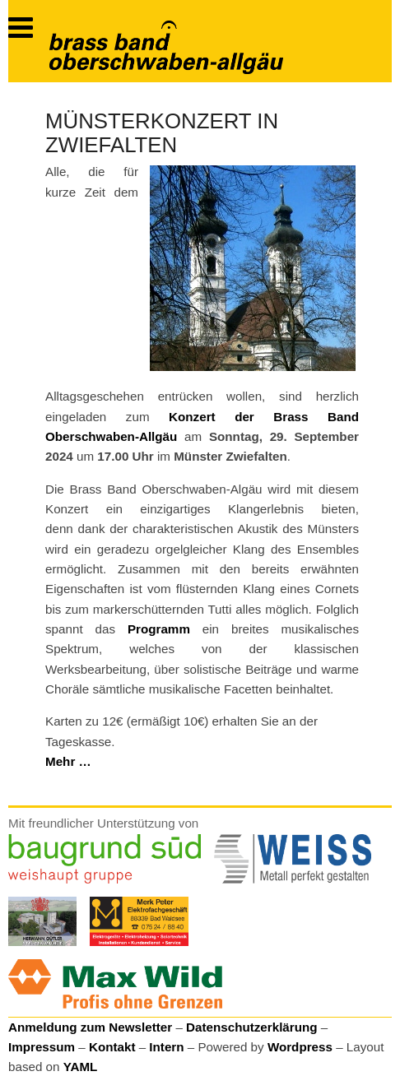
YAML (80, 1067)
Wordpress (300, 1047)
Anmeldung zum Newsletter (90, 1027)
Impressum (41, 1047)
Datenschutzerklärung (252, 1027)
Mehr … (68, 761)
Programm (159, 629)
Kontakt (112, 1047)
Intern (166, 1047)
